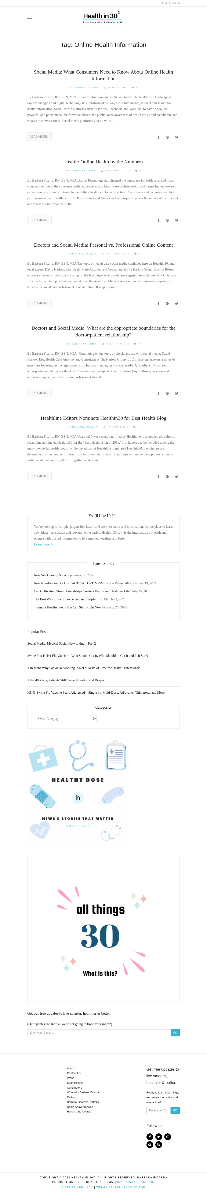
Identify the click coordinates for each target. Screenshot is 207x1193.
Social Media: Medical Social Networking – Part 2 (61, 643)
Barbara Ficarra (86, 87)
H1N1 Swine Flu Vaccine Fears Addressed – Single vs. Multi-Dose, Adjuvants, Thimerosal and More (95, 692)
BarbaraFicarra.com (136, 1182)
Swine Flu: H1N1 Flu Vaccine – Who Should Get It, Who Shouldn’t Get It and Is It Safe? (87, 655)
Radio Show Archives (80, 1106)
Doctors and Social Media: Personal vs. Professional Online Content (103, 245)
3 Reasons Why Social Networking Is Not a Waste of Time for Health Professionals (84, 668)
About (70, 1068)
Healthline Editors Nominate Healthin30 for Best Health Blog (103, 418)
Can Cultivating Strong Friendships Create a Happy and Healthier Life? (82, 591)
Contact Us (74, 1073)
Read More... (39, 136)
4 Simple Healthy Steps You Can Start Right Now (67, 607)
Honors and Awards (79, 1111)
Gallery (71, 1097)
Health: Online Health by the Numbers (103, 161)
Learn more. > (43, 544)
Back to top (134, 1187)
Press (70, 1078)
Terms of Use (108, 1187)
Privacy (86, 1187)
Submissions (75, 1082)
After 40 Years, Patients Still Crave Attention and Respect (66, 680)
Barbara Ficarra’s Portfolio (83, 1102)
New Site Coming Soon (50, 575)
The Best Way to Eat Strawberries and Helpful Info (68, 599)
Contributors (74, 1087)
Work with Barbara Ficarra (83, 1092)
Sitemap (69, 1187)
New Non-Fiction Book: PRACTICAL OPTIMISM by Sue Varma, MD (82, 583)
